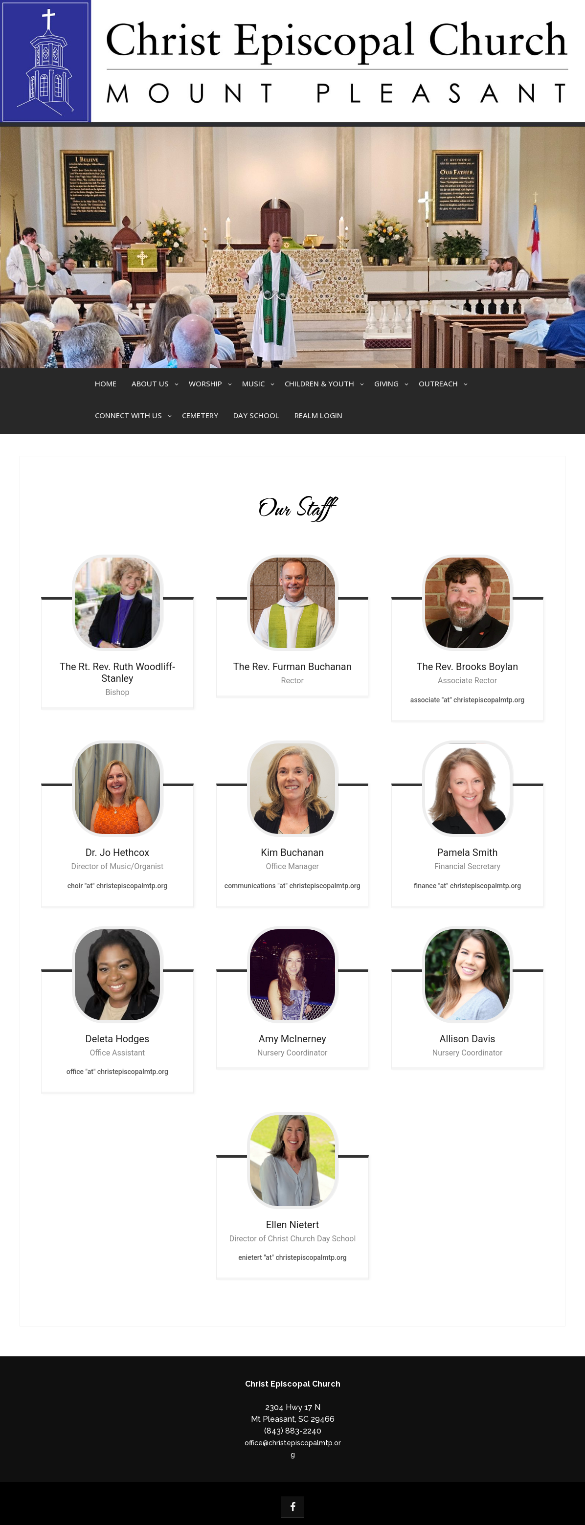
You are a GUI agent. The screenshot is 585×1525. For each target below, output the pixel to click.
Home (105, 383)
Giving (386, 383)
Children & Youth (319, 383)
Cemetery (200, 415)
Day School (256, 415)
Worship (205, 383)
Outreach (438, 383)
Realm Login (318, 415)
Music (253, 383)
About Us (150, 383)
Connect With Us (128, 415)
